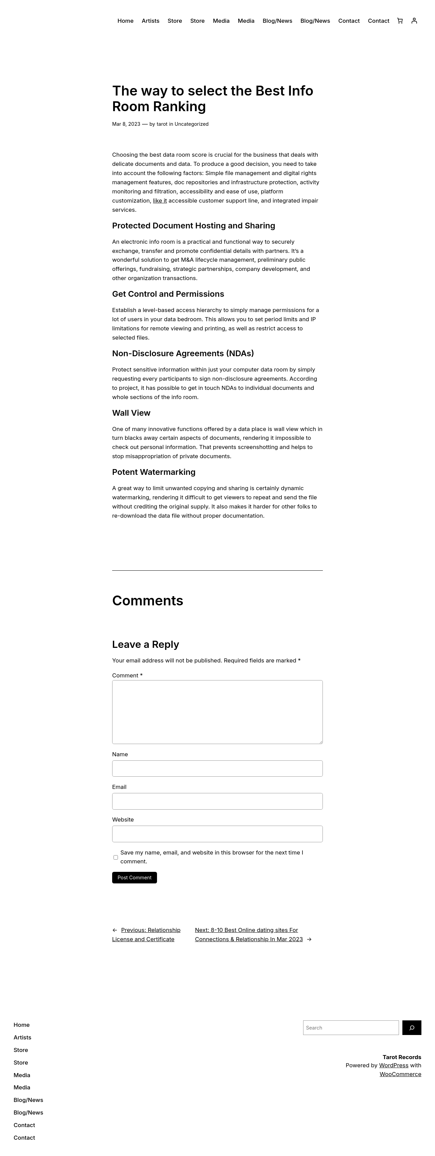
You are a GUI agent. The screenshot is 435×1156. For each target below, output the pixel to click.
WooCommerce (400, 1074)
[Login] (414, 21)
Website (123, 819)
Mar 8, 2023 (126, 124)
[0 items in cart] (400, 21)
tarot (162, 124)
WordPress (393, 1065)
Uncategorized (192, 124)
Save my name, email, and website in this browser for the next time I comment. (211, 857)
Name (120, 754)
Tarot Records (402, 1057)
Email (119, 786)
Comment (127, 675)
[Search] (411, 1027)
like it (160, 200)
